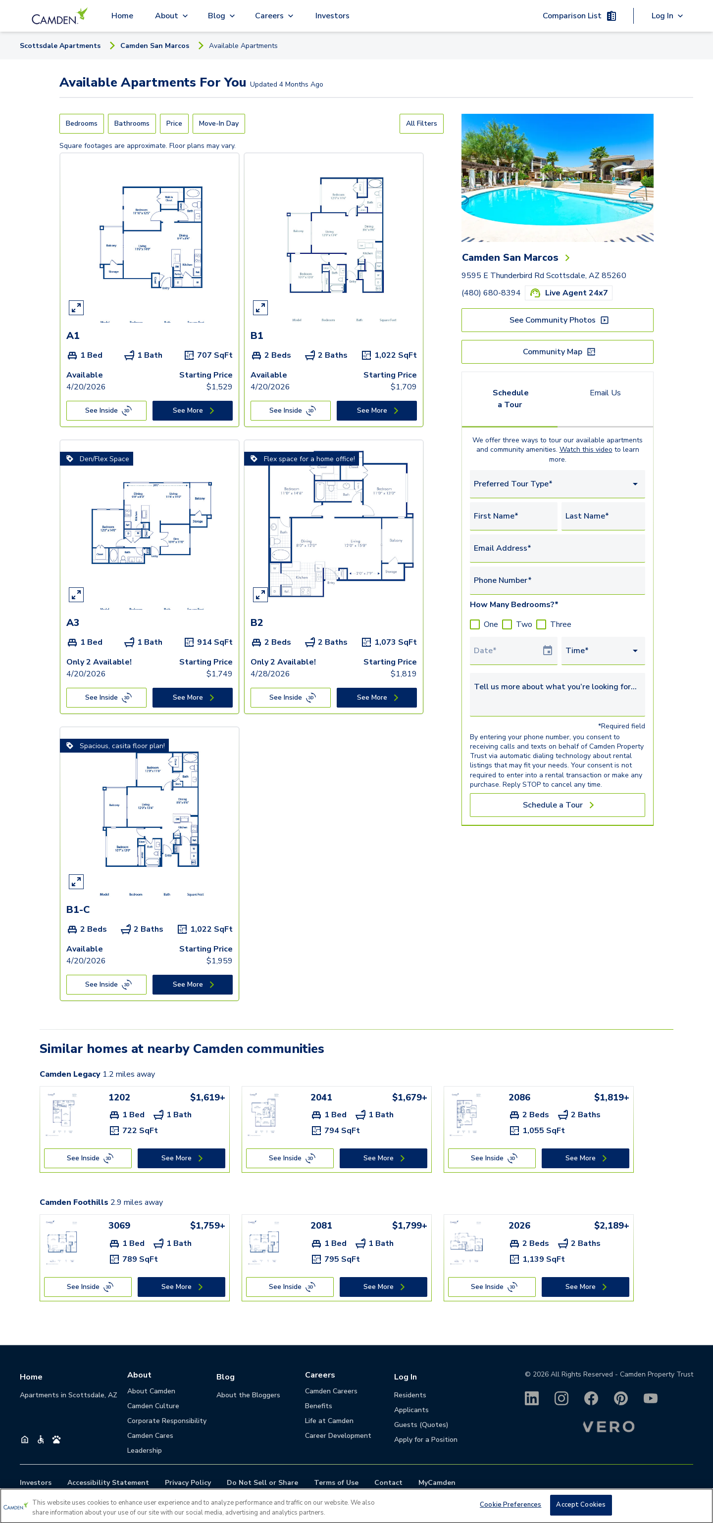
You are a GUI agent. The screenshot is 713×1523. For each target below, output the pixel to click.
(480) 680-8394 (491, 292)
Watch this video (586, 449)
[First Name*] (514, 516)
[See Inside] (106, 411)
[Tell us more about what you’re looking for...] (557, 693)
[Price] (174, 124)
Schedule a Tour (511, 398)
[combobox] (557, 484)
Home (122, 15)
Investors (332, 15)
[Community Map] (557, 352)
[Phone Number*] (557, 580)
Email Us (605, 392)
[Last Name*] (603, 516)
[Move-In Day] (219, 124)
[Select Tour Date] (508, 651)
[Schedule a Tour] (557, 805)
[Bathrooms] (132, 124)
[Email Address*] (557, 548)
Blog (225, 1377)
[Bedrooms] (81, 124)
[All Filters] (422, 124)
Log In (405, 1377)
